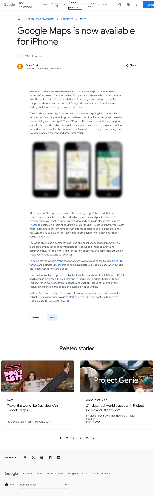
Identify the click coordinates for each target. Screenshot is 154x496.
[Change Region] (43, 484)
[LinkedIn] (58, 457)
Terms (39, 473)
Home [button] (44, 4)
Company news (92, 4)
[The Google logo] (11, 473)
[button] (131, 65)
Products (67, 19)
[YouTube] (41, 457)
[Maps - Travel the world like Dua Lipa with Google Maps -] (37, 395)
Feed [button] (104, 4)
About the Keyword (102, 473)
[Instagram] (25, 457)
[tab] (60, 438)
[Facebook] (50, 457)
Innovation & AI (58, 4)
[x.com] (33, 457)
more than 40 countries (57, 279)
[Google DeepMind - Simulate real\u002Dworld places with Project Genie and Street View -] (116, 395)
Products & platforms (75, 5)
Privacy (27, 473)
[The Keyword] (19, 19)
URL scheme (59, 264)
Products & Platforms (41, 19)
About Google (54, 473)
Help (10, 485)
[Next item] (140, 393)
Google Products (77, 473)
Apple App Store (52, 99)
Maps (83, 19)
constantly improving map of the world (83, 213)
